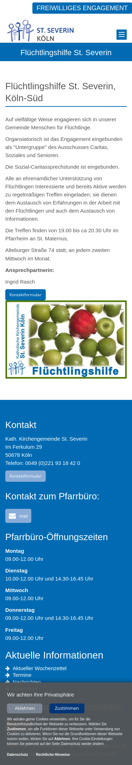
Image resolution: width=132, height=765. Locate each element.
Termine (18, 675)
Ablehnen (25, 709)
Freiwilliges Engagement (82, 8)
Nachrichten (23, 682)
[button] (18, 516)
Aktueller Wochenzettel (36, 668)
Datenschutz (17, 755)
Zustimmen (67, 709)
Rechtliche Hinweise (53, 755)
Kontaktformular (26, 295)
